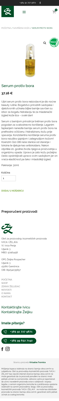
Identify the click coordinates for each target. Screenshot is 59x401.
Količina (5, 172)
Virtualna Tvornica (37, 362)
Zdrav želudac (10, 286)
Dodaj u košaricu (12, 190)
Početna (6, 28)
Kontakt (6, 296)
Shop (4, 283)
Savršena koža (21, 28)
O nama (6, 293)
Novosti (6, 289)
